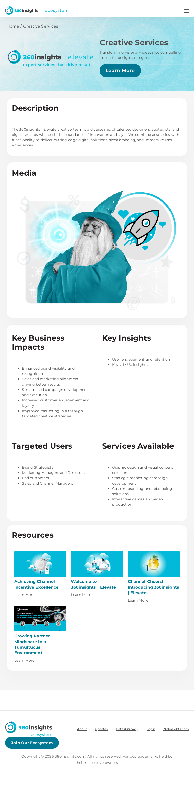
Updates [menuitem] (101, 729)
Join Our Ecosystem (32, 742)
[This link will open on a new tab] (40, 574)
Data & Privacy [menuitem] (127, 729)
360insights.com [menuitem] (176, 729)
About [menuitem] (82, 729)
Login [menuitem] (151, 729)
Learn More (120, 70)
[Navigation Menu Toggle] (186, 10)
